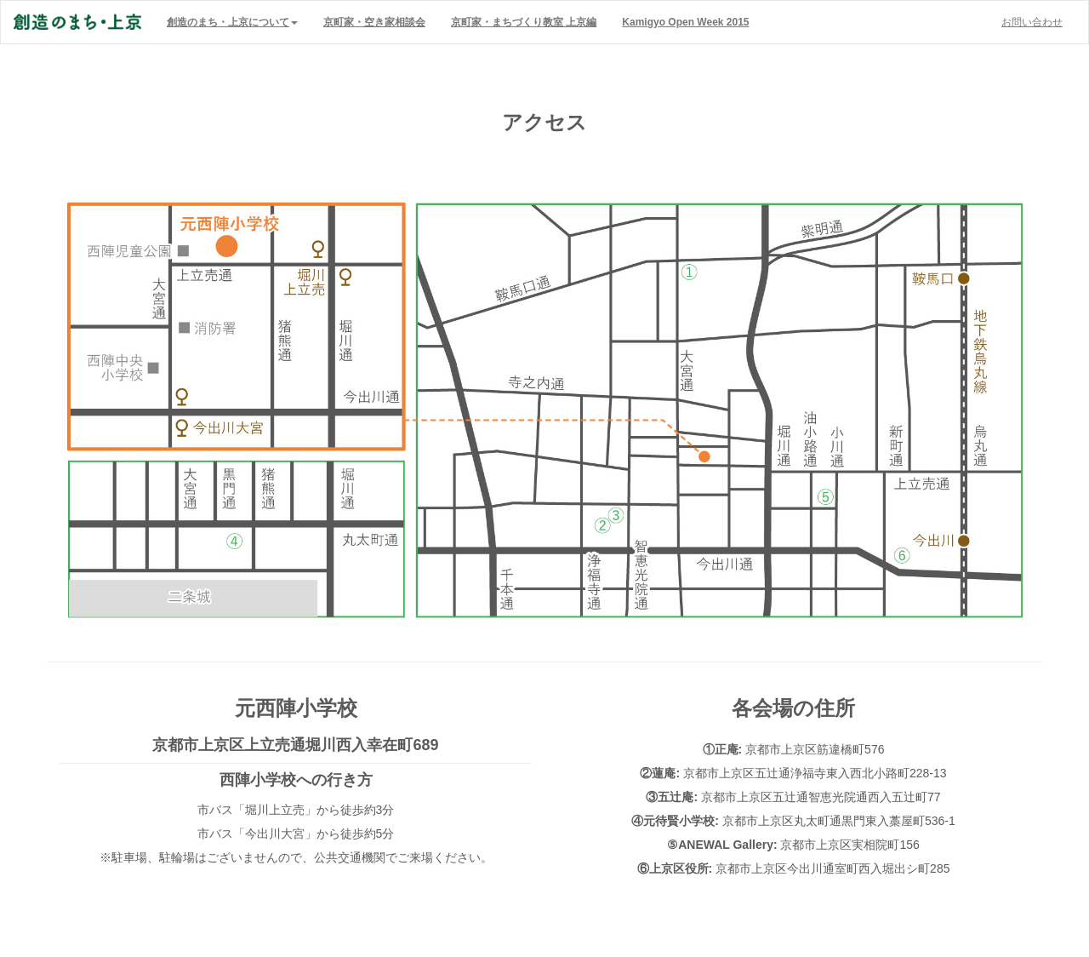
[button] (232, 22)
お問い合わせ (1032, 22)
